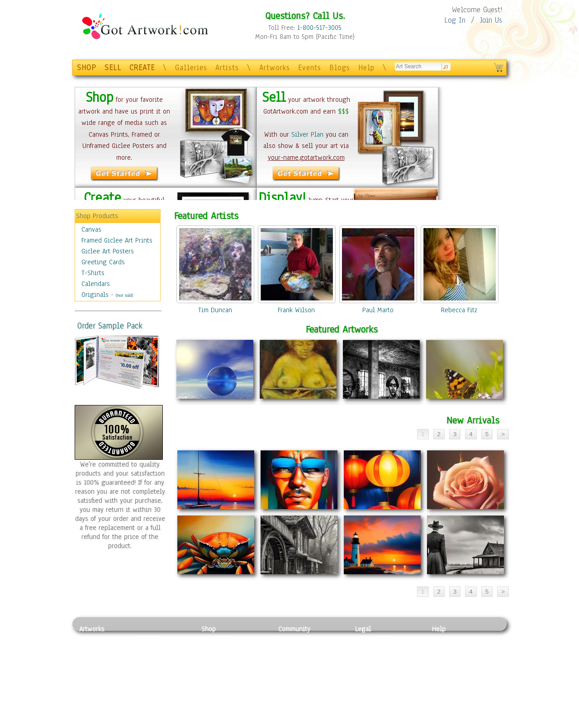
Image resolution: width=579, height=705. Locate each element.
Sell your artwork (303, 679)
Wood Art (151, 659)
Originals (95, 294)
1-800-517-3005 (319, 27)
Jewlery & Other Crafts (165, 700)
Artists (227, 67)
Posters (212, 659)
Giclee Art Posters (107, 251)
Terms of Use (374, 649)
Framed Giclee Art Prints (116, 240)
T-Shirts (92, 272)
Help (366, 67)
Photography (97, 649)
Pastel (147, 649)
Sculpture (93, 689)
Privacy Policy (375, 638)
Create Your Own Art (230, 700)
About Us (445, 659)
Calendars (95, 283)
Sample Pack (450, 649)
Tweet (441, 700)
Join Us (491, 20)
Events (309, 67)
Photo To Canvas (225, 638)
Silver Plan (307, 134)
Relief (146, 638)
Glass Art (151, 689)
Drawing (91, 659)
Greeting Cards (103, 262)
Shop (208, 629)
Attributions (370, 659)
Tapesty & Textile (163, 679)
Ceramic (149, 669)
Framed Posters (223, 649)
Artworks (274, 67)
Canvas (91, 229)
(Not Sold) (124, 295)
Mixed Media (98, 679)
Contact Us (447, 638)
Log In (454, 20)
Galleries (191, 67)
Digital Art (94, 669)
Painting (91, 638)
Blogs (339, 67)
